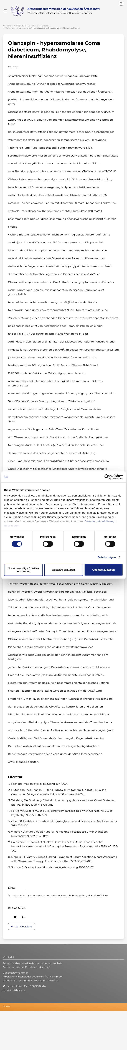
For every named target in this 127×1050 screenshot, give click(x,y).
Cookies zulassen (103, 569)
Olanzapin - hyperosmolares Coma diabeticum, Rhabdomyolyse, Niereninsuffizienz (60, 895)
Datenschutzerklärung (100, 521)
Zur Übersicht (23, 926)
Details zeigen (107, 557)
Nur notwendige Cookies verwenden (23, 570)
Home (7, 26)
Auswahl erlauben (63, 569)
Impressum (11, 525)
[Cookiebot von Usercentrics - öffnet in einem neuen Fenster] (107, 477)
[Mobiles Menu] (5, 11)
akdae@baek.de (16, 990)
